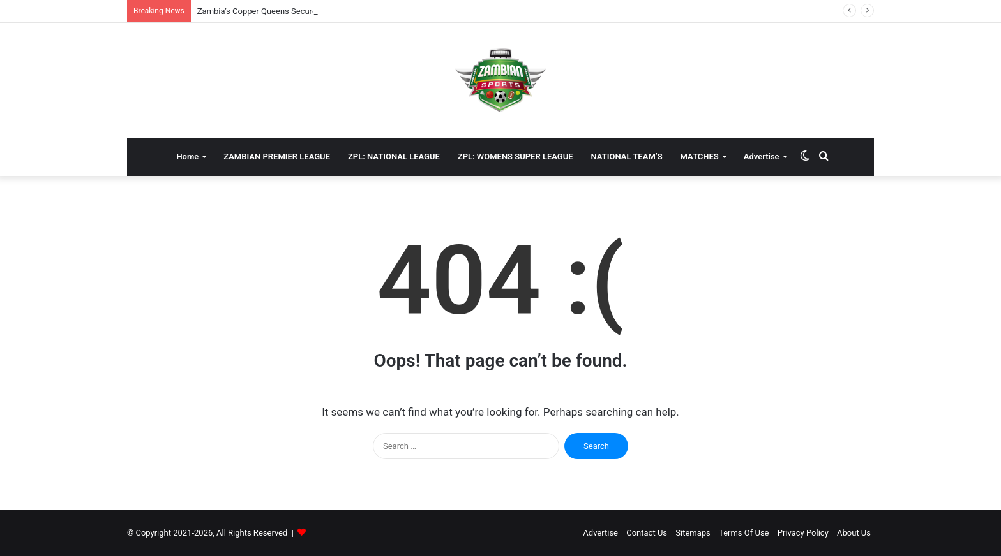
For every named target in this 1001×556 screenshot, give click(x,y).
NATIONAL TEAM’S (627, 156)
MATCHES (700, 156)
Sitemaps (693, 533)
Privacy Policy (803, 533)
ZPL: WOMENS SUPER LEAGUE (515, 156)
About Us (854, 533)
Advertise (761, 156)
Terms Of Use (744, 533)
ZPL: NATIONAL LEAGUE (394, 156)
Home (187, 156)
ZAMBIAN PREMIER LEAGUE (276, 156)
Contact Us (646, 533)
